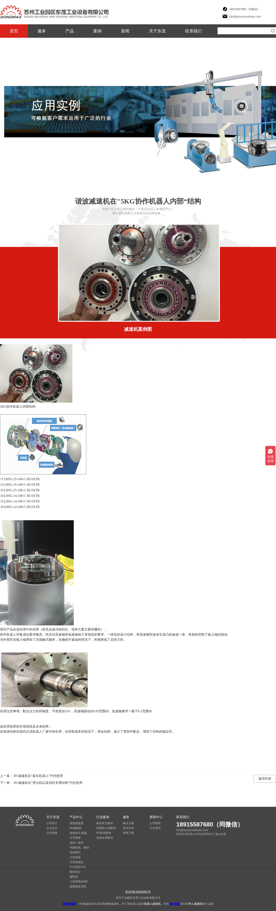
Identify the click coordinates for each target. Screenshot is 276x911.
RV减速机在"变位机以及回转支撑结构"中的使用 (47, 783)
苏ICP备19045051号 (138, 891)
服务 (42, 31)
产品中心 (76, 817)
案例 (97, 31)
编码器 (74, 876)
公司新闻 (155, 823)
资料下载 (128, 833)
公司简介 (52, 823)
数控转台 (75, 871)
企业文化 (52, 828)
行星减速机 (76, 862)
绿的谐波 (174, 903)
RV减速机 (76, 828)
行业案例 (102, 817)
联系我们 (193, 31)
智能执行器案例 (106, 828)
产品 (69, 31)
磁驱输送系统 (78, 886)
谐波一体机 (76, 842)
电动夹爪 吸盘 (78, 833)
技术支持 (128, 828)
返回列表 (264, 778)
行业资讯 (155, 828)
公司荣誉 (52, 833)
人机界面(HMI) (79, 881)
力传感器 (75, 857)
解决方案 (128, 823)
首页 (14, 31)
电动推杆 (75, 852)
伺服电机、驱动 (79, 847)
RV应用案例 (103, 833)
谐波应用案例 (104, 837)
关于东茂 (157, 31)
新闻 (125, 31)
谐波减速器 (76, 823)
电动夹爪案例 (104, 823)
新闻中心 (156, 817)
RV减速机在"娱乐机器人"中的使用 (38, 776)
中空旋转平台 (78, 867)
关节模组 (75, 837)
